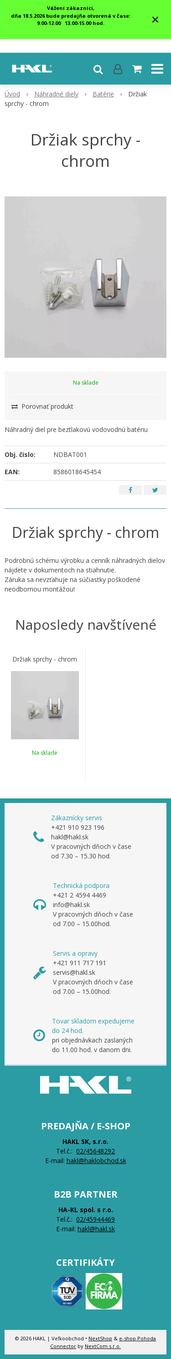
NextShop (100, 1338)
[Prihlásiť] (118, 69)
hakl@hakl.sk (96, 1228)
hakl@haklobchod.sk (96, 1160)
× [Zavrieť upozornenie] (155, 19)
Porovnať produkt (42, 406)
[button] (98, 69)
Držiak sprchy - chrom (44, 659)
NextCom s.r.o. (103, 1346)
